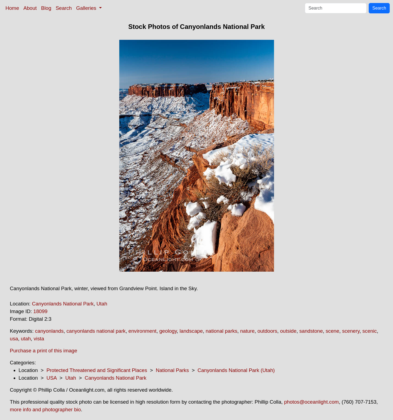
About (30, 8)
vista (39, 338)
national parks (221, 331)
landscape (191, 331)
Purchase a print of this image (43, 350)
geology (168, 331)
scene (332, 331)
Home (12, 8)
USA (51, 378)
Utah (101, 304)
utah (26, 338)
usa (14, 338)
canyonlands (49, 331)
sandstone (311, 331)
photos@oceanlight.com (311, 402)
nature (247, 331)
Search (64, 8)
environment (143, 331)
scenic (369, 331)
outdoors (267, 331)
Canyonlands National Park (63, 304)
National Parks (172, 370)
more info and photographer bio (45, 409)
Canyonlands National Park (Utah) (236, 370)
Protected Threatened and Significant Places (96, 370)
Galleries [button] (87, 8)
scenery (350, 331)
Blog (46, 8)
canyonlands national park (96, 331)
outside (288, 331)
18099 (40, 311)
